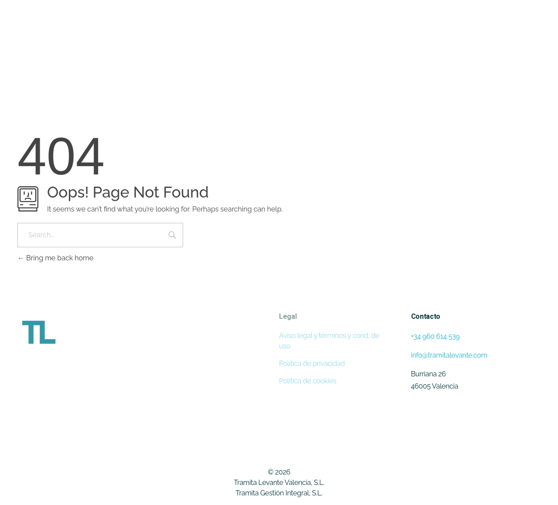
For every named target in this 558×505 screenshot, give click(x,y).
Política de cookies (308, 381)
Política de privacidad (312, 363)
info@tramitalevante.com (449, 355)
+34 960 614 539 (435, 336)
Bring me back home (55, 258)
